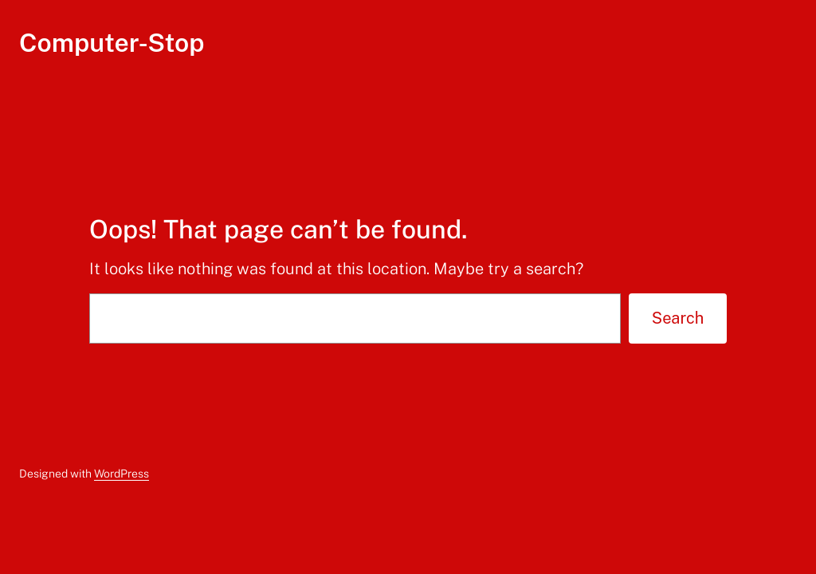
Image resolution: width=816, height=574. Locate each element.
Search (678, 318)
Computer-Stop (111, 42)
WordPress (121, 473)
